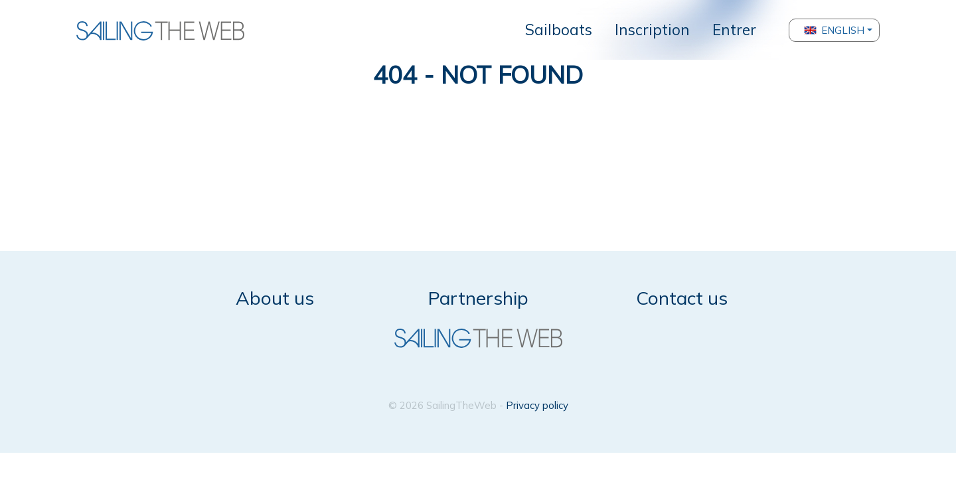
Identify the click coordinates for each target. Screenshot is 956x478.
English (834, 30)
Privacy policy (537, 405)
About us (275, 297)
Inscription (652, 29)
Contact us (682, 297)
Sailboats (558, 29)
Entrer (734, 29)
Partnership (478, 297)
